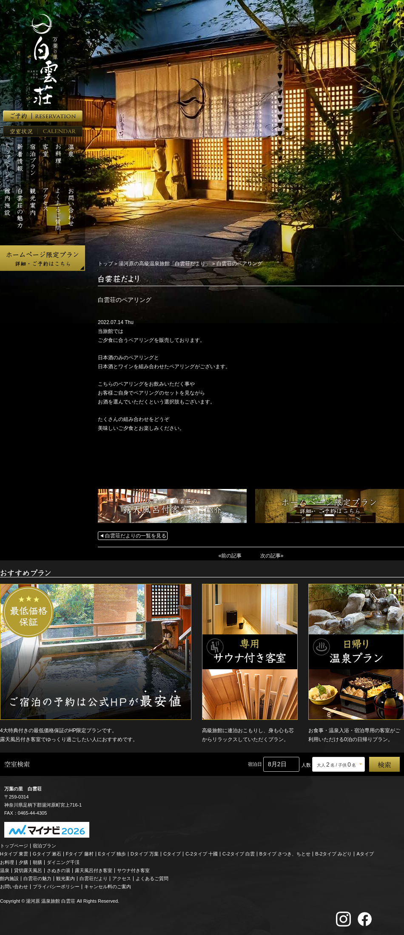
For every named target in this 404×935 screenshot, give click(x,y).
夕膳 (23, 862)
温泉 (4, 870)
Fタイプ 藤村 (80, 853)
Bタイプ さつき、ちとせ (284, 853)
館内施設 (9, 878)
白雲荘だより (94, 878)
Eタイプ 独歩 (112, 853)
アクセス (121, 878)
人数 (306, 764)
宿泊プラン (44, 845)
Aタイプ (365, 853)
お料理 (7, 862)
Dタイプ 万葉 (145, 853)
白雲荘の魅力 (37, 878)
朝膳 (37, 862)
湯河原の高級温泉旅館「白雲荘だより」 (165, 264)
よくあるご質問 (152, 878)
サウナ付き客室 (133, 870)
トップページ (14, 845)
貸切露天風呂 (28, 870)
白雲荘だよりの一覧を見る (135, 536)
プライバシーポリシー (56, 886)
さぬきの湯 (58, 870)
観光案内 (65, 878)
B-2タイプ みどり (333, 853)
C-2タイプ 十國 (201, 853)
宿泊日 (255, 764)
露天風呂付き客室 (93, 870)
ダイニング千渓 (63, 862)
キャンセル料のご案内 (107, 886)
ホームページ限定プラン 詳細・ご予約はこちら (42, 258)
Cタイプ (172, 853)
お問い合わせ (14, 886)
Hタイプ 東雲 (14, 853)
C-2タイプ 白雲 (238, 853)
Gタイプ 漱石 (47, 853)
